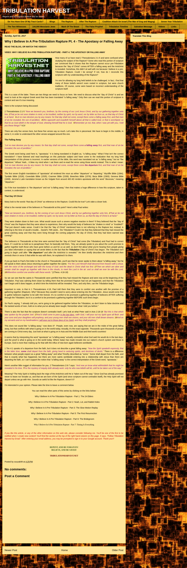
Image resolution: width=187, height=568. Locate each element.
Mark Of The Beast (70, 26)
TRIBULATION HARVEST (36, 10)
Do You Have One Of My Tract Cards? (25, 21)
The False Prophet (94, 26)
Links (173, 26)
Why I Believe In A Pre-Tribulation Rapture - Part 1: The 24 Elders (64, 396)
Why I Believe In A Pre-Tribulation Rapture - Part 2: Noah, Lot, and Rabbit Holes (64, 402)
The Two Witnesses (17, 26)
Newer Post (11, 550)
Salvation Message (143, 26)
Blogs (52, 21)
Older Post (117, 550)
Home (64, 550)
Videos (161, 26)
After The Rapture (87, 21)
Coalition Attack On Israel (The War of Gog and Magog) (128, 21)
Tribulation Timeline (118, 26)
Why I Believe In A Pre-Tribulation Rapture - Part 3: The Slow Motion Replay (64, 408)
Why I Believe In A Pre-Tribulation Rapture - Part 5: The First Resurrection (64, 413)
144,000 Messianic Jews (43, 26)
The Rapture (67, 21)
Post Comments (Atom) (70, 560)
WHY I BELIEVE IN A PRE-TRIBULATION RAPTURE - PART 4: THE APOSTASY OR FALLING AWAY (58, 52)
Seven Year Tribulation (172, 21)
